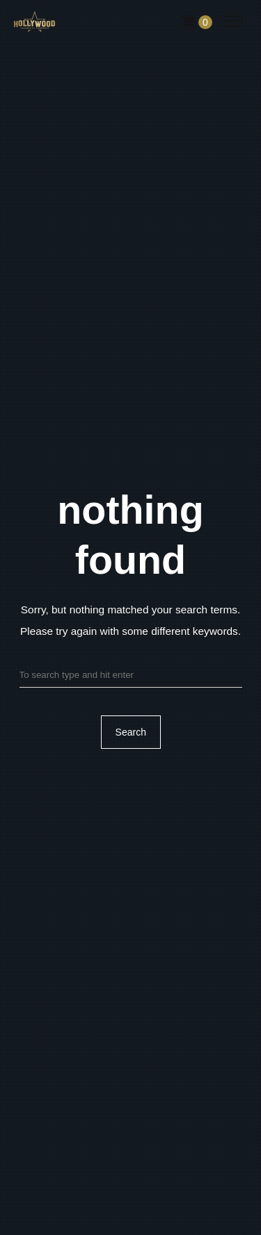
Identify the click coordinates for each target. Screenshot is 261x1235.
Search (130, 732)
